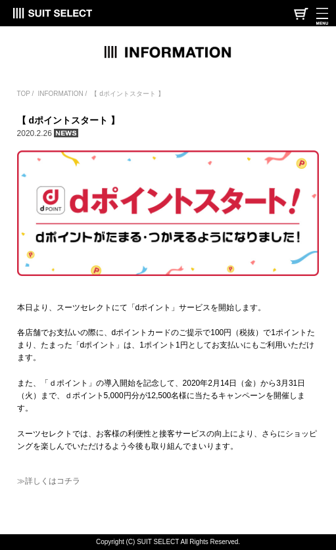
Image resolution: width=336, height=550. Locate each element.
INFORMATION (60, 93)
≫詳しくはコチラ (48, 481)
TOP (23, 93)
